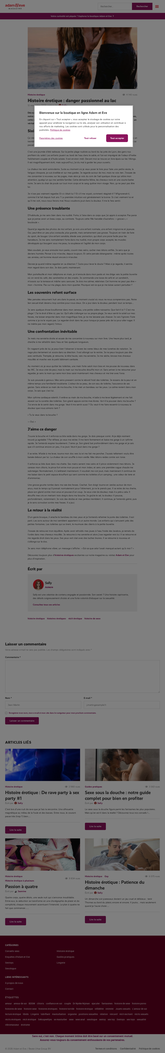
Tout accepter (117, 138)
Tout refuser (90, 138)
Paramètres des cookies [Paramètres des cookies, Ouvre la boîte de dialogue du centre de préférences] (51, 138)
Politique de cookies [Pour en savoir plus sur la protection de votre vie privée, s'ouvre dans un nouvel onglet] (60, 130)
